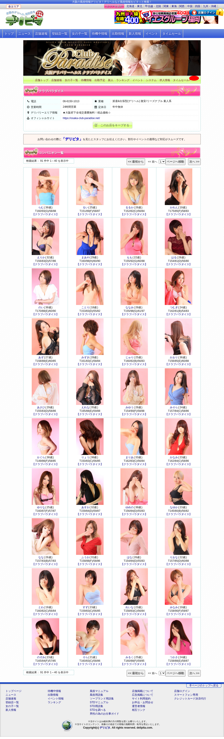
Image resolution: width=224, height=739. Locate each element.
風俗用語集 (96, 697)
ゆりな (41, 509)
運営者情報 (138, 708)
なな (41, 559)
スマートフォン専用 (186, 697)
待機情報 (86, 80)
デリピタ (105, 729)
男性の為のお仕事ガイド (104, 715)
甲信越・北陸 (153, 6)
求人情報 (164, 80)
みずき (85, 358)
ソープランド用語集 (102, 700)
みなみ (174, 609)
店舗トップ (41, 80)
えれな (85, 408)
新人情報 (135, 33)
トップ (9, 33)
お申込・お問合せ (142, 704)
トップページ (14, 693)
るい (85, 207)
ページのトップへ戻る (205, 687)
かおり (174, 358)
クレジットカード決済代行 (190, 700)
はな (129, 559)
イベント (151, 33)
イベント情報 (56, 700)
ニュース (24, 33)
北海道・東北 (134, 6)
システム (151, 80)
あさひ (41, 408)
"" (162, 675)
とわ (41, 609)
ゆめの (130, 509)
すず (85, 609)
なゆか (174, 509)
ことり (85, 308)
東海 (174, 6)
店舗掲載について (142, 693)
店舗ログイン (182, 693)
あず (41, 358)
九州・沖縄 (209, 6)
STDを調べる (98, 712)
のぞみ (41, 659)
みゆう (130, 408)
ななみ (130, 308)
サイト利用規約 (141, 700)
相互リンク (138, 712)
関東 (166, 6)
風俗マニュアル (99, 693)
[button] (113, 125)
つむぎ (174, 308)
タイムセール (171, 33)
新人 (110, 80)
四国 (197, 6)
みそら (174, 408)
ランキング (123, 80)
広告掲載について (142, 697)
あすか (85, 509)
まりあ (130, 458)
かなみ (174, 458)
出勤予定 (99, 80)
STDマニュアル (99, 704)
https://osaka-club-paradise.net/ (81, 118)
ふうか (85, 559)
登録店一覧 (59, 33)
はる (174, 258)
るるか (130, 207)
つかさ (174, 659)
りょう (85, 458)
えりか (41, 258)
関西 (182, 6)
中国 (190, 6)
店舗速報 (41, 33)
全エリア (13, 6)
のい (41, 308)
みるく (130, 659)
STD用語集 (96, 708)
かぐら (41, 458)
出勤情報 (118, 33)
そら (85, 659)
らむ (41, 207)
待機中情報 (99, 33)
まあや (85, 258)
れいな (130, 609)
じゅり (130, 358)
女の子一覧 (79, 33)
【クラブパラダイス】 (45, 214)
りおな (174, 559)
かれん (174, 207)
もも (129, 258)
